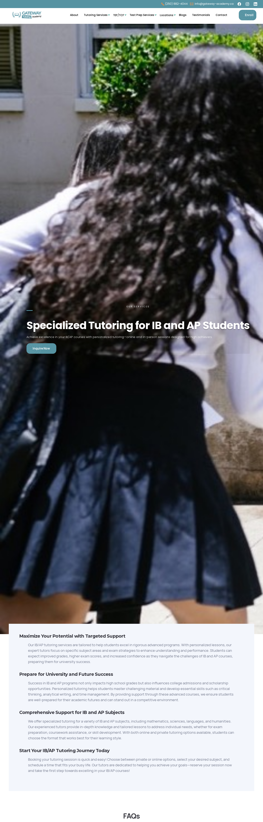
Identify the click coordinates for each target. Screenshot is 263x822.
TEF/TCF (118, 15)
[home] (29, 15)
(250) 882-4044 (176, 4)
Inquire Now (41, 348)
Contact (221, 15)
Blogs (183, 15)
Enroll (249, 15)
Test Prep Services (142, 15)
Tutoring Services (96, 15)
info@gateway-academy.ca (214, 4)
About (74, 15)
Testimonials (201, 15)
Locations (166, 15)
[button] (96, 15)
